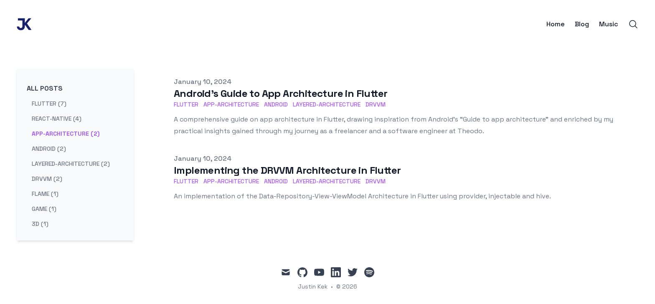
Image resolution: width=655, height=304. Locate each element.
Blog (582, 24)
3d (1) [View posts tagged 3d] (40, 224)
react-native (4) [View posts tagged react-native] (56, 118)
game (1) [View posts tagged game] (44, 209)
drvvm (376, 104)
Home (555, 24)
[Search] (633, 24)
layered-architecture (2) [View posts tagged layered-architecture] (71, 163)
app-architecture (231, 104)
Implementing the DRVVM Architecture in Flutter (287, 170)
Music (608, 24)
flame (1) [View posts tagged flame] (45, 194)
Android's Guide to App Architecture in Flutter (280, 93)
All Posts (45, 88)
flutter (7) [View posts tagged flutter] (49, 103)
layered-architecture (327, 104)
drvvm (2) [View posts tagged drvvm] (47, 178)
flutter (186, 104)
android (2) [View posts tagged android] (49, 148)
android (276, 104)
